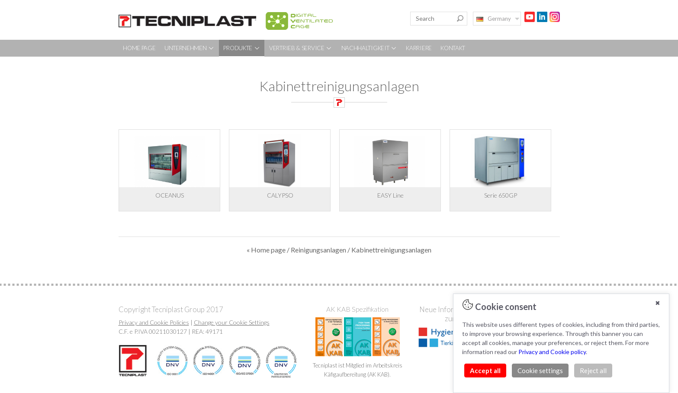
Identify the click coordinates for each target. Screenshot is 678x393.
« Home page (266, 250)
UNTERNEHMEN (189, 48)
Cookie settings (540, 370)
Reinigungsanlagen (318, 250)
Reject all (593, 370)
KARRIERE (419, 48)
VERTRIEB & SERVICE (300, 48)
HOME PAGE (139, 48)
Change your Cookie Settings (232, 322)
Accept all (485, 370)
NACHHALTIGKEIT (369, 48)
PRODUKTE (241, 48)
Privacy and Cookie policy (552, 351)
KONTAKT (452, 48)
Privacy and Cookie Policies (154, 322)
